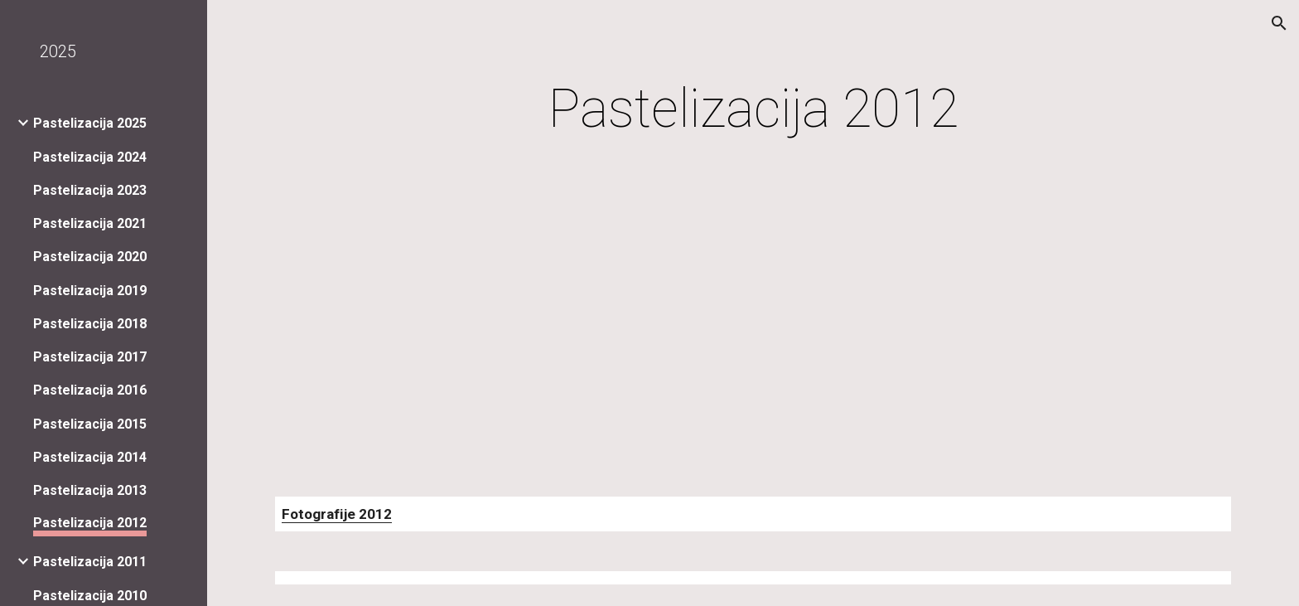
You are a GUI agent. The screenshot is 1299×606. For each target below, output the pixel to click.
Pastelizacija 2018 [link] (90, 324)
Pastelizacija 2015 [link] (90, 424)
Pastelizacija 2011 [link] (90, 562)
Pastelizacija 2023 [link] (90, 190)
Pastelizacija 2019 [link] (90, 290)
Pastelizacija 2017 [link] (90, 357)
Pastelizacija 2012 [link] (90, 523)
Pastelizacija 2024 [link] (90, 157)
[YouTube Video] (426, 323)
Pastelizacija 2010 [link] (90, 596)
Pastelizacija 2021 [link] (90, 223)
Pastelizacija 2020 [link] (90, 256)
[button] (1279, 23)
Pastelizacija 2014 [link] (90, 457)
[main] (753, 109)
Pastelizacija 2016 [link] (90, 390)
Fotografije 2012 (337, 514)
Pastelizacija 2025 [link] (90, 123)
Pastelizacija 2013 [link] (90, 490)
